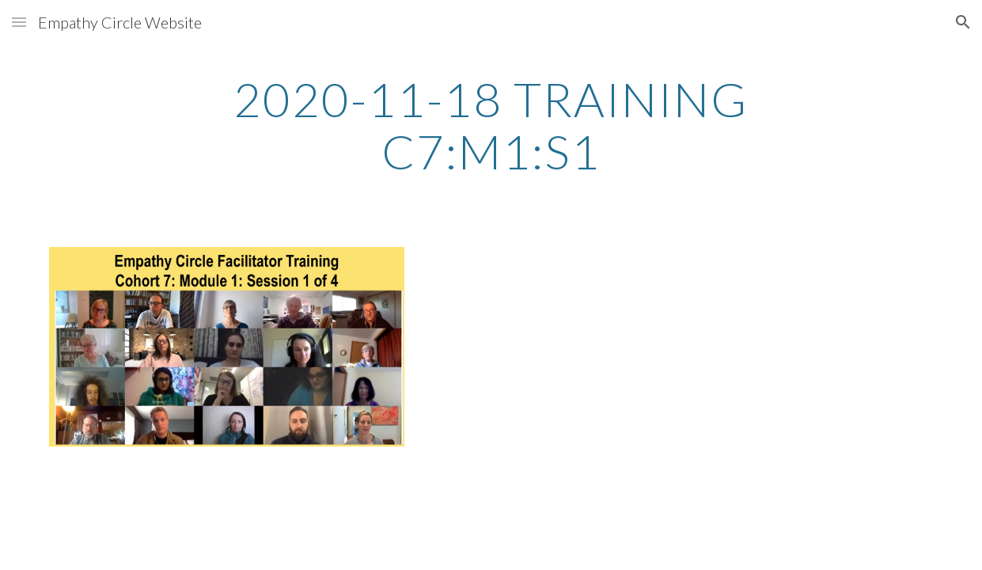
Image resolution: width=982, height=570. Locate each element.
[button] (19, 22)
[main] (491, 125)
